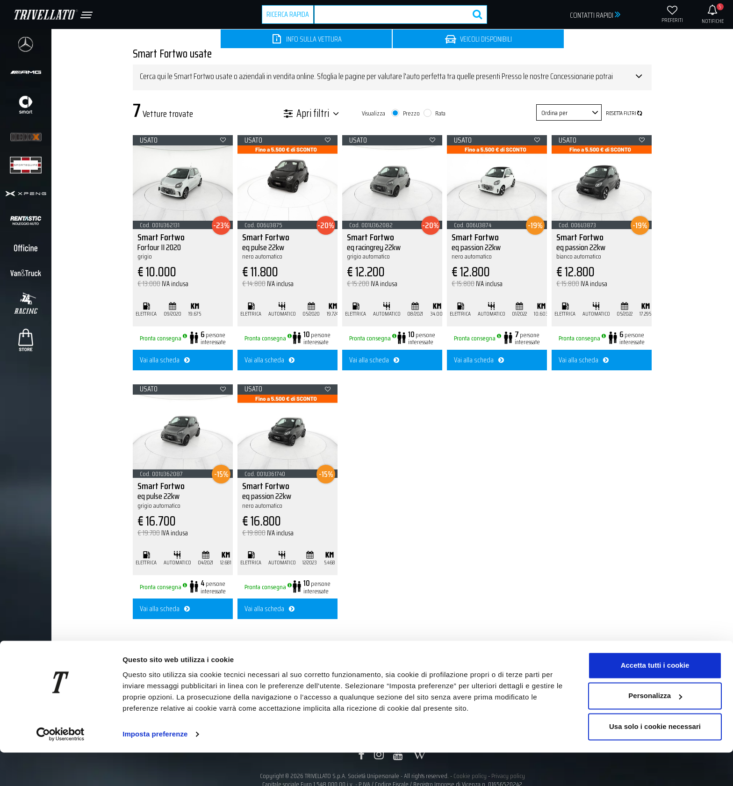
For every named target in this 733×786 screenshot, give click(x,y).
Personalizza (655, 729)
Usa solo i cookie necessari (655, 760)
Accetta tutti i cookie (655, 699)
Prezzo (411, 113)
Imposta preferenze (154, 768)
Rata (440, 113)
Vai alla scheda (165, 360)
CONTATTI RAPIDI (595, 14)
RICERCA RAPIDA (287, 14)
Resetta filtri (624, 113)
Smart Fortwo (182, 245)
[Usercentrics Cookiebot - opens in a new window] (60, 768)
